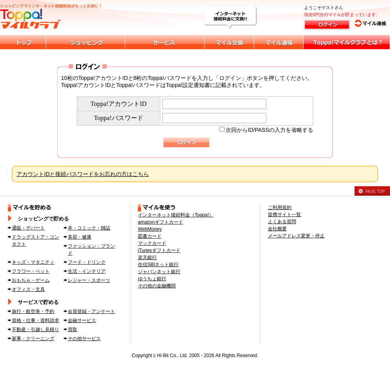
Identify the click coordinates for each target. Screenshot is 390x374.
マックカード (152, 243)
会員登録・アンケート (91, 311)
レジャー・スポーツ (89, 280)
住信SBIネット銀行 (158, 264)
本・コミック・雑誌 (89, 228)
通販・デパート (28, 228)
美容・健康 (79, 237)
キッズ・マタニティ (33, 262)
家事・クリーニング (33, 338)
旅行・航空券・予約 (33, 311)
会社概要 (277, 228)
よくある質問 (282, 221)
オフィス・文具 (28, 289)
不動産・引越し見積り (35, 329)
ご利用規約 (280, 207)
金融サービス (82, 320)
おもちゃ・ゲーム (31, 280)
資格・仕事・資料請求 (35, 320)
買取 (72, 329)
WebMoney (150, 229)
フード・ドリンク (87, 262)
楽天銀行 (147, 257)
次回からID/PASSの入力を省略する (269, 130)
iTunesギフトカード (159, 250)
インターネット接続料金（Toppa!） (176, 215)
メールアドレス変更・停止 (296, 236)
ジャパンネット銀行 (159, 271)
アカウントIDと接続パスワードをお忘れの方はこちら (83, 174)
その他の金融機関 (157, 286)
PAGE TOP (372, 191)
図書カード (150, 236)
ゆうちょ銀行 (152, 278)
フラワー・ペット (31, 271)
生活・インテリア (87, 271)
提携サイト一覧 (284, 214)
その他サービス (84, 338)
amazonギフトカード (160, 222)
